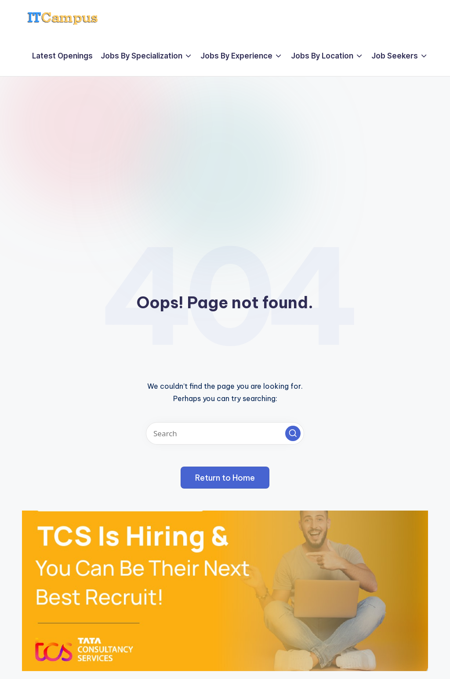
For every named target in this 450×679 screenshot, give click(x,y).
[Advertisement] (225, 142)
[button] (293, 433)
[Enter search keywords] (225, 433)
